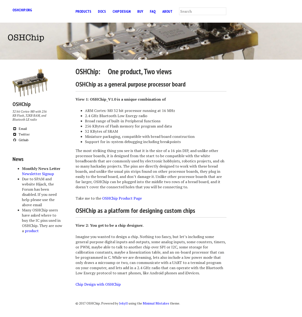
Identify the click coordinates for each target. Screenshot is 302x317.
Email (20, 128)
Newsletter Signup (38, 173)
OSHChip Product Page (122, 198)
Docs (102, 11)
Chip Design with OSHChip (98, 284)
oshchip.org (22, 10)
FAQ (153, 11)
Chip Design (122, 11)
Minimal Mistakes (156, 303)
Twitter (21, 134)
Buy (140, 11)
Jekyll (123, 303)
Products (83, 11)
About (167, 11)
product (32, 230)
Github (21, 140)
